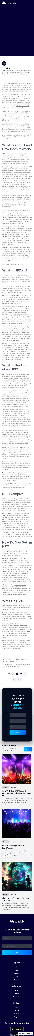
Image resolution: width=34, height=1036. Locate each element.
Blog (16, 976)
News (16, 1007)
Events (17, 993)
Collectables (16, 997)
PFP (8, 281)
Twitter (16, 1010)
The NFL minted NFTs (9, 514)
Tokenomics (16, 973)
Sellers (16, 967)
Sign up (17, 732)
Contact (16, 980)
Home (16, 990)
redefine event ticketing (19, 626)
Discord (16, 1013)
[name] (18, 715)
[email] (18, 727)
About (16, 970)
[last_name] (18, 721)
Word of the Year (10, 292)
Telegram (16, 1017)
